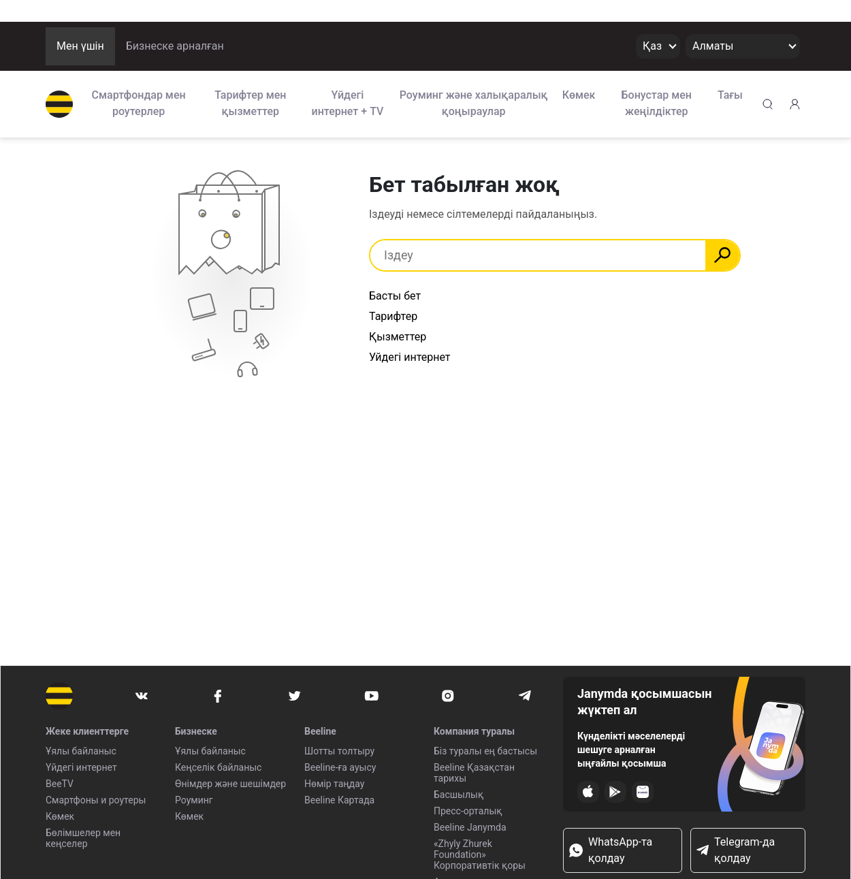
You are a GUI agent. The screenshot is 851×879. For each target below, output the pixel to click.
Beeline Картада (339, 800)
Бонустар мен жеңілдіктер (657, 103)
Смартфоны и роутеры (96, 800)
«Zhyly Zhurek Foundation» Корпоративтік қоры (480, 854)
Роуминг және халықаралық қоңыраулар (474, 103)
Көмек (579, 95)
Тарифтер (393, 316)
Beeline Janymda (470, 827)
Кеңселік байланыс (218, 767)
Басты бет (395, 295)
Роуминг (194, 800)
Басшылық (458, 794)
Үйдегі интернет (81, 767)
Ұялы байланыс (81, 751)
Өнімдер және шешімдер (230, 783)
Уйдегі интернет (410, 357)
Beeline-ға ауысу (340, 767)
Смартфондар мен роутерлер (139, 103)
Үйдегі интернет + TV (348, 103)
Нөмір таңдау (334, 783)
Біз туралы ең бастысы (485, 751)
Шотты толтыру (339, 751)
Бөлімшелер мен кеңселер (83, 838)
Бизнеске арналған (175, 45)
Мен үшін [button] (80, 45)
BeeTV (60, 783)
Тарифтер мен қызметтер (250, 103)
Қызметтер (397, 336)
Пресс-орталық (468, 810)
